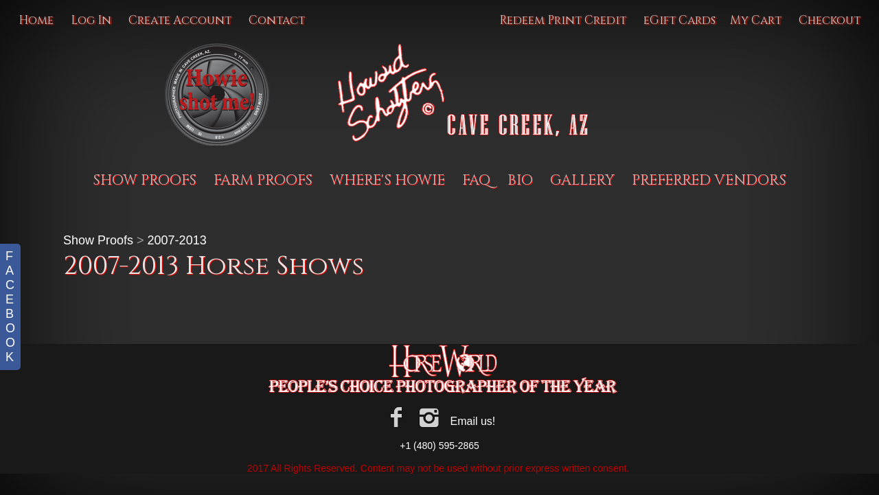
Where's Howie (387, 180)
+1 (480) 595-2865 (439, 445)
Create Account (179, 20)
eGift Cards (679, 20)
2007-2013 (177, 240)
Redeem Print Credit (562, 20)
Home (36, 20)
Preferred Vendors (709, 180)
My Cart (757, 20)
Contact (277, 20)
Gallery (582, 180)
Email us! (472, 421)
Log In (91, 20)
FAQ (476, 180)
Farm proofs (263, 180)
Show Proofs (144, 180)
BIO (520, 180)
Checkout (829, 20)
